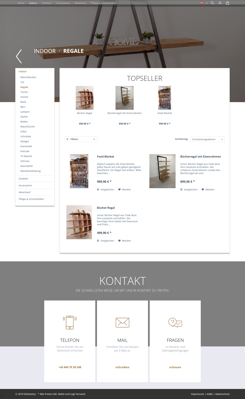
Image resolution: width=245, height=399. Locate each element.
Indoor (23, 71)
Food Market (165, 113)
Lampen (25, 111)
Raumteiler (26, 166)
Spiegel (24, 141)
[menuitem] (219, 3)
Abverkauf (24, 192)
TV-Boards (26, 156)
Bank (23, 101)
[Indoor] (33, 3)
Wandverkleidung (30, 171)
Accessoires (25, 185)
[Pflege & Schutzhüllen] (103, 3)
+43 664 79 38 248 (70, 367)
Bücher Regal (84, 113)
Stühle (24, 116)
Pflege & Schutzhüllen (31, 199)
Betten (24, 121)
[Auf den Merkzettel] (124, 190)
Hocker (24, 97)
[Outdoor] (47, 3)
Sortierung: (181, 139)
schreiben (122, 367)
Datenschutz (222, 394)
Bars (23, 106)
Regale (24, 87)
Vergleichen (105, 189)
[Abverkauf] (80, 3)
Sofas (23, 131)
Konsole (24, 151)
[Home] (21, 3)
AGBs (210, 394)
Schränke (25, 136)
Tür (22, 82)
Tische (24, 92)
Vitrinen (25, 161)
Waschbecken (28, 77)
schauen (175, 367)
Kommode (26, 146)
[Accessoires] (63, 3)
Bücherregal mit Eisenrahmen (125, 113)
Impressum (197, 394)
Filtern (72, 139)
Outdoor (23, 178)
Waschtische (27, 126)
